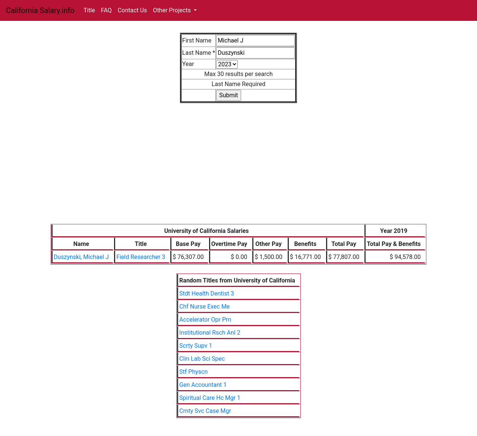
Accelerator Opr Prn (205, 319)
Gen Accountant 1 (203, 384)
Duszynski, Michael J (81, 256)
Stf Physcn (193, 371)
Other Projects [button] (172, 10)
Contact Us (132, 10)
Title (89, 10)
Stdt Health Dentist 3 (206, 293)
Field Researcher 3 (140, 256)
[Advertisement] (238, 168)
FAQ (106, 10)
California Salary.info (40, 10)
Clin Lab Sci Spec (202, 358)
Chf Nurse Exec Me (204, 306)
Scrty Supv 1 (195, 345)
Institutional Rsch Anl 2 (209, 332)
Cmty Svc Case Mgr (205, 410)
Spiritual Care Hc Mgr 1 (209, 397)
